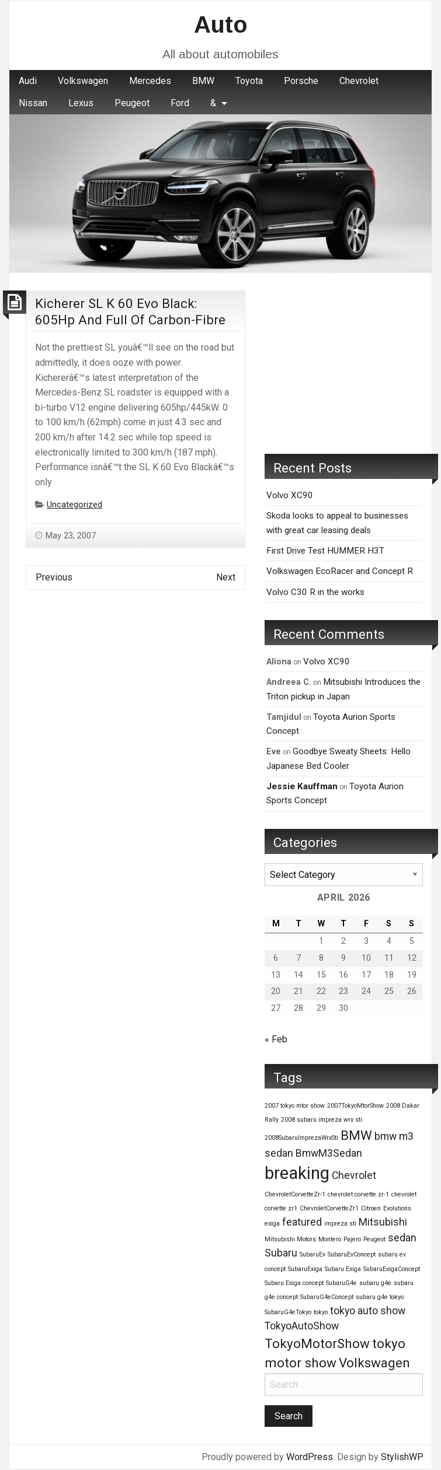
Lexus (80, 102)
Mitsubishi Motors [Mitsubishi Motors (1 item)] (290, 1239)
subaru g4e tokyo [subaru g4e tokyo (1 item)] (380, 1297)
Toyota (249, 80)
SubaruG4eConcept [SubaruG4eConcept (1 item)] (326, 1297)
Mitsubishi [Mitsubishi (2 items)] (383, 1222)
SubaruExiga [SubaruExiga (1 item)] (305, 1269)
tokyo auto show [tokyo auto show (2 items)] (367, 1311)
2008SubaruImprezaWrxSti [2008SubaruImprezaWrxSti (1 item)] (301, 1138)
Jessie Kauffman (302, 786)
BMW (203, 80)
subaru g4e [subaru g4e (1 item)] (375, 1283)
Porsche (301, 80)
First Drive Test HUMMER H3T (325, 550)
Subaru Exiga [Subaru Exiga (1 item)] (343, 1269)
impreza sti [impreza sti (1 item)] (340, 1223)
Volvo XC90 (289, 495)
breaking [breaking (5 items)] (297, 1173)
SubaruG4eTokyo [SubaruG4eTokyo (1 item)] (288, 1312)
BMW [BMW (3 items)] (356, 1135)
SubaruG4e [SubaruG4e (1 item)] (341, 1283)
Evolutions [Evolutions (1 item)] (397, 1208)
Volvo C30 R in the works (315, 592)
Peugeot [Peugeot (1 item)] (374, 1239)
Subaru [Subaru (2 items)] (281, 1253)
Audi (28, 80)
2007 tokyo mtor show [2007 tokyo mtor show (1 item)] (295, 1106)
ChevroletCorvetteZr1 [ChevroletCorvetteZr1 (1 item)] (329, 1208)
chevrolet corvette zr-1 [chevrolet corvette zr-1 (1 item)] (358, 1194)
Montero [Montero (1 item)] (329, 1239)
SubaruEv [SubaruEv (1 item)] (312, 1254)
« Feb (276, 1039)
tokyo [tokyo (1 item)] (321, 1312)
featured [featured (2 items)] (302, 1222)
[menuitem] (27, 81)
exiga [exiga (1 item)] (272, 1223)
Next (225, 577)
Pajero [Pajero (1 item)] (352, 1239)
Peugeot (132, 102)
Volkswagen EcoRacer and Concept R (339, 571)
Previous (54, 577)
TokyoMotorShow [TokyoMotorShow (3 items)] (317, 1343)
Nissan (33, 102)
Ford (180, 102)
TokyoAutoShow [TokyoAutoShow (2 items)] (302, 1326)
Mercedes (150, 80)
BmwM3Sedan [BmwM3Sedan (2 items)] (329, 1153)
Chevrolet (359, 80)
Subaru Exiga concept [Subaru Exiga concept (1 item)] (294, 1283)
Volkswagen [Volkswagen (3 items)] (374, 1362)
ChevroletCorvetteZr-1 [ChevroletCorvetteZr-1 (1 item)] (295, 1194)
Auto (221, 24)
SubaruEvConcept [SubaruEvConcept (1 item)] (352, 1254)
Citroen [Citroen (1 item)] (371, 1208)
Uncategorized (74, 505)
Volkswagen (83, 80)
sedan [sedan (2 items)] (402, 1238)
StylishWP (402, 1456)
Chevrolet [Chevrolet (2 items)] (354, 1175)
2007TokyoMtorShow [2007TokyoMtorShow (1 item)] (355, 1106)
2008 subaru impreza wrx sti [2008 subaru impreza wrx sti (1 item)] (321, 1120)
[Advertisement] (344, 363)
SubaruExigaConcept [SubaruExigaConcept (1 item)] (391, 1269)
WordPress (309, 1456)
